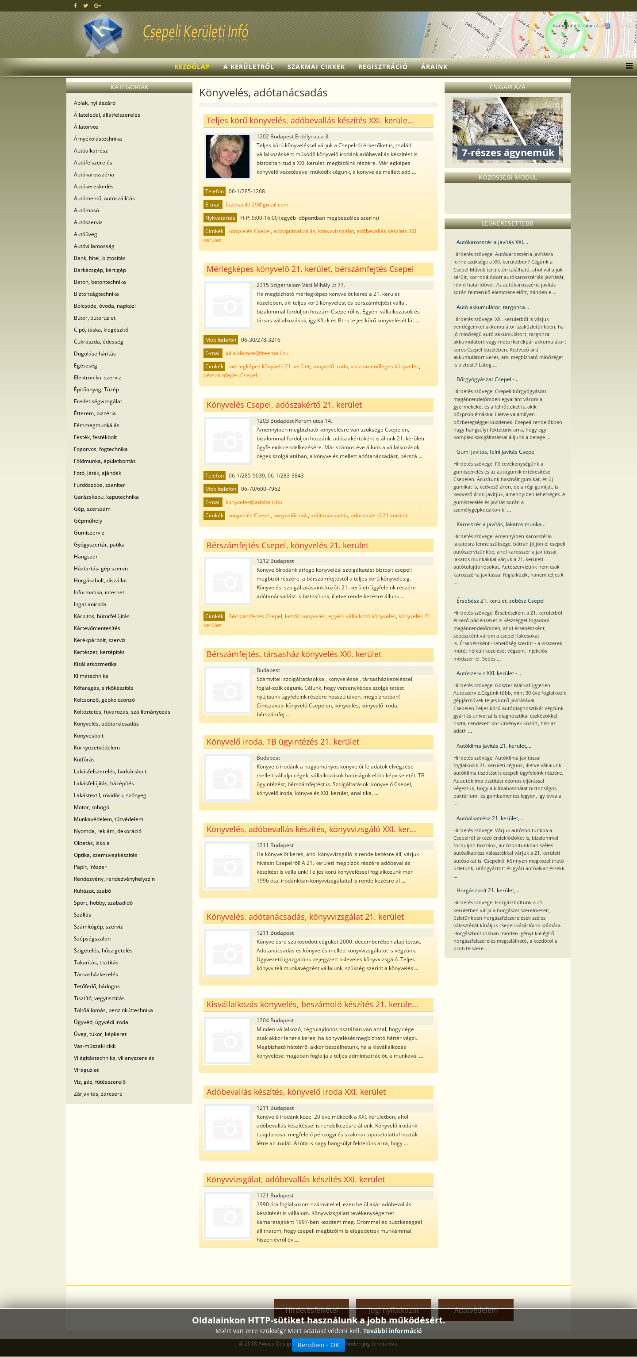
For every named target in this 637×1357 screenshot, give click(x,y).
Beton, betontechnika (100, 282)
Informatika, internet (99, 592)
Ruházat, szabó (92, 890)
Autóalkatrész (91, 150)
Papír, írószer (90, 867)
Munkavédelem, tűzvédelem (108, 819)
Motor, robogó (91, 807)
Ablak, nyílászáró (94, 103)
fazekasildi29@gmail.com (257, 204)
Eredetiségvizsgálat (98, 401)
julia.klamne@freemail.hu (257, 353)
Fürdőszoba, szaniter (99, 485)
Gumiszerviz (89, 532)
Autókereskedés (94, 186)
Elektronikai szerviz (97, 377)
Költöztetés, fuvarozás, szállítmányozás (122, 711)
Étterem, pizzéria (95, 413)
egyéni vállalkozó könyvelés (362, 616)
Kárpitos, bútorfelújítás (102, 616)
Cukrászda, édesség (98, 341)
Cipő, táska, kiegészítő (101, 329)
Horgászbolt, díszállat (100, 580)
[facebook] (75, 5)
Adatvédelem (476, 1310)
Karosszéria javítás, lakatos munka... (501, 524)
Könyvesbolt (89, 735)
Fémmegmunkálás (96, 425)
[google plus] (97, 5)
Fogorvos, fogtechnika (101, 449)
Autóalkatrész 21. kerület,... (490, 818)
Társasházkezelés (96, 974)
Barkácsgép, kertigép (100, 270)
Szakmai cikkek (316, 66)
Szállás (82, 914)
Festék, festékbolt (95, 437)
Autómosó (86, 210)
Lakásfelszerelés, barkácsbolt (110, 771)
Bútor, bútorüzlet (94, 317)
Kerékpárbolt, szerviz (100, 640)
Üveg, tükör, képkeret (100, 1034)
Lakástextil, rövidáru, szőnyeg (110, 795)
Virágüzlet (86, 1070)
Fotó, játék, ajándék (97, 473)
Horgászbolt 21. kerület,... (488, 890)
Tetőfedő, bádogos (97, 986)
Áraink (434, 66)
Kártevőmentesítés (97, 628)
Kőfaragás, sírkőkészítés (104, 688)
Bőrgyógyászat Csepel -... (487, 379)
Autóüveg (85, 234)
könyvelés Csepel (249, 231)
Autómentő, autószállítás (104, 198)
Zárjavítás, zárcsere (98, 1093)
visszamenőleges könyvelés (385, 366)
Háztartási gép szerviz (101, 568)
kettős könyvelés (305, 616)
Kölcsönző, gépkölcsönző (104, 699)
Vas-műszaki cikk (94, 1046)
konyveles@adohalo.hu (254, 502)
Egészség (85, 365)
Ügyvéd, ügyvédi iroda (101, 1022)
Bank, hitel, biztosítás (100, 258)
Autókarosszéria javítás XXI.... (492, 242)
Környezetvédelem (97, 747)
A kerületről (248, 66)
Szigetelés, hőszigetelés (103, 950)
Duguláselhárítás (95, 353)
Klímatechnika (91, 676)
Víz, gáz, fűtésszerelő (100, 1082)
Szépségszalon (92, 938)
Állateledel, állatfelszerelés (107, 114)
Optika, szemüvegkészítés (106, 855)
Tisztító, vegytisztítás (99, 998)
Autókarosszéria (94, 174)
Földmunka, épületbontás (105, 461)
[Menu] (627, 67)
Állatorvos (86, 126)
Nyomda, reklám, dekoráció (108, 831)
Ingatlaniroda (90, 604)
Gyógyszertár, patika (99, 544)
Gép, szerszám (92, 508)
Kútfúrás (84, 759)
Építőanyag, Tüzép (96, 389)
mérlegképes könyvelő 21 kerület (269, 366)
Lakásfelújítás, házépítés (104, 783)
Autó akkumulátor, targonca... (493, 307)
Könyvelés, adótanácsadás (106, 723)
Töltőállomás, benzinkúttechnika (113, 1010)
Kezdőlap (192, 66)
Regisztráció (383, 66)
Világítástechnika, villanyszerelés (114, 1058)
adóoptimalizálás (294, 231)
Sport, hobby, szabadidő (103, 902)
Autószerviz (88, 222)
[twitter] (85, 5)
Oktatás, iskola (92, 843)
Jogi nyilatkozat (394, 1310)
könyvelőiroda (290, 515)
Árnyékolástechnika (98, 138)
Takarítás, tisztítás (96, 962)
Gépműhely (88, 520)
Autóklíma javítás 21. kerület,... (494, 745)
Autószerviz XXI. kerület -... (489, 673)
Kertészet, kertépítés (99, 652)
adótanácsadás (329, 515)
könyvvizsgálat (336, 231)
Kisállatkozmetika (95, 664)
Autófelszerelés (93, 162)
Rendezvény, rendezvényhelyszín (114, 879)
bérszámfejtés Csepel (230, 375)
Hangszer (86, 556)
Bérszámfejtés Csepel (255, 616)
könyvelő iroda (330, 366)
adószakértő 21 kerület (379, 515)
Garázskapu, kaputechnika (106, 497)
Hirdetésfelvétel (311, 1310)
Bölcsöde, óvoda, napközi (105, 306)
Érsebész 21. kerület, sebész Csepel (501, 600)
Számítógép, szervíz (98, 926)
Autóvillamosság (94, 246)
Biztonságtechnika (96, 294)
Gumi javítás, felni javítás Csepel (496, 451)
